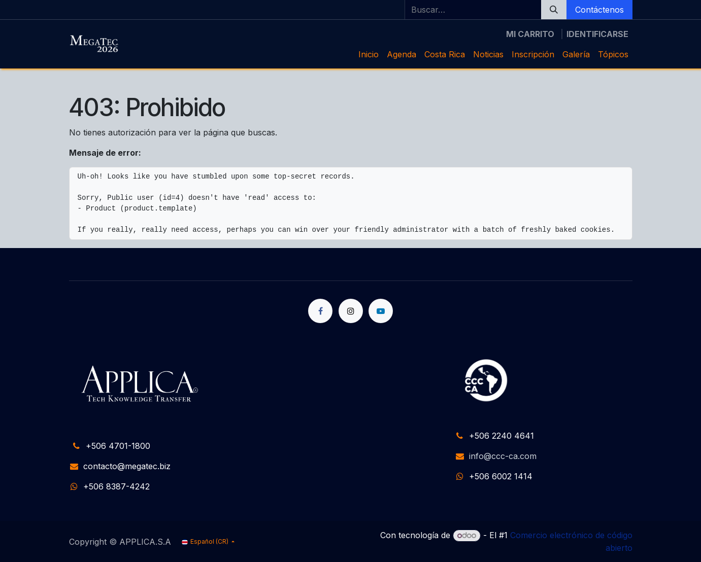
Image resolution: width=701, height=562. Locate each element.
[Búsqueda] (553, 9)
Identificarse (597, 34)
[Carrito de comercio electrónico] (530, 34)
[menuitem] (368, 54)
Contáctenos (599, 10)
